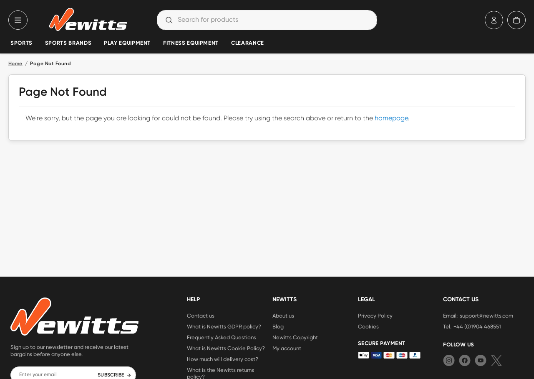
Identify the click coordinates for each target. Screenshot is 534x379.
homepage (391, 118)
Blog (278, 326)
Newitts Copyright (295, 337)
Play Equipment (127, 43)
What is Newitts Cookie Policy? (226, 348)
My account (286, 348)
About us (283, 315)
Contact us (200, 315)
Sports (21, 43)
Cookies (368, 326)
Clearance (247, 43)
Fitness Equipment (191, 43)
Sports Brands (68, 43)
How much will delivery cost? (222, 359)
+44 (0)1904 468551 (477, 326)
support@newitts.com (486, 315)
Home (15, 63)
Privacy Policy (375, 315)
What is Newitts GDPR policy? (224, 326)
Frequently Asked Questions (221, 337)
